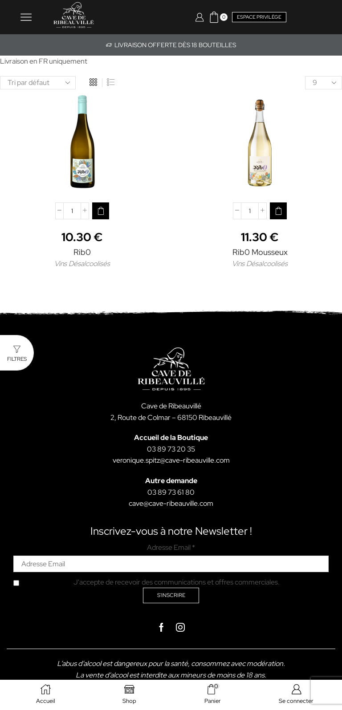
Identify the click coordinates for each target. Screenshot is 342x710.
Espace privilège (259, 17)
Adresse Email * (171, 547)
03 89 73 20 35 (171, 449)
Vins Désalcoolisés (82, 263)
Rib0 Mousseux (260, 252)
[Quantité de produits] (72, 210)
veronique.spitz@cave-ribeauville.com (171, 460)
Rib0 (82, 252)
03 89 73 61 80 (171, 492)
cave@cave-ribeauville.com (171, 503)
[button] (100, 210)
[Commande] (38, 82)
